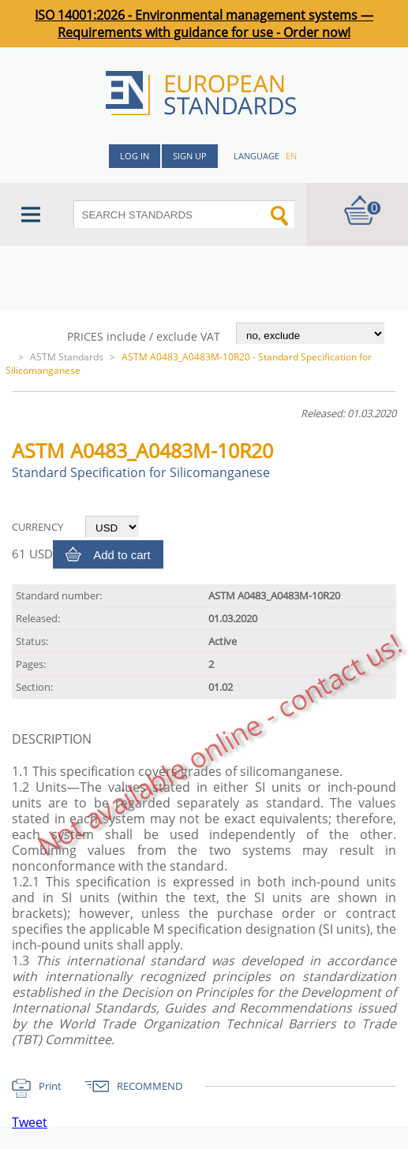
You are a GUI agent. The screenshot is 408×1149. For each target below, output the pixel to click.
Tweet (29, 1122)
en (291, 156)
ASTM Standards (66, 357)
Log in (134, 156)
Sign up (190, 156)
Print (50, 1086)
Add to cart (122, 554)
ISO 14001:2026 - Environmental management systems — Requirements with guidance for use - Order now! (204, 23)
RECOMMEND (149, 1086)
